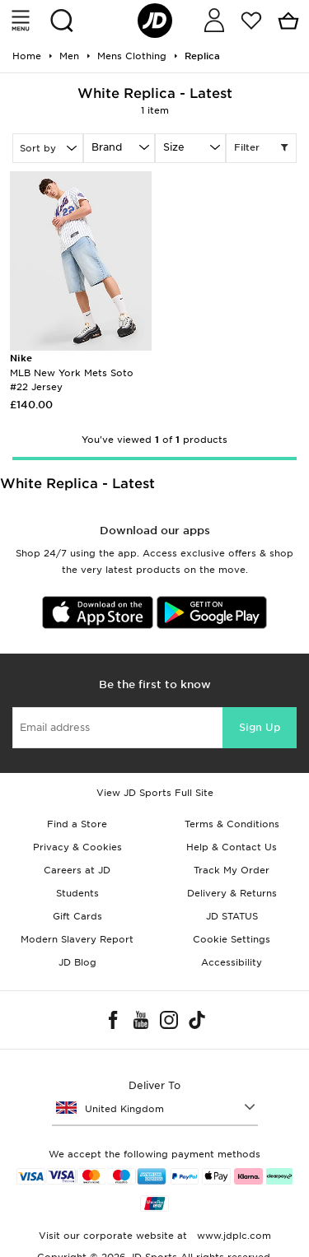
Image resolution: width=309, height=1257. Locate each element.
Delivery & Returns (232, 893)
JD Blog (77, 962)
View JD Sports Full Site (154, 792)
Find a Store (77, 824)
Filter (261, 148)
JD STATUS (232, 916)
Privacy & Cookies (77, 847)
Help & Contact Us (231, 847)
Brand (106, 147)
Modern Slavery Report (77, 939)
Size (174, 147)
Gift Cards (77, 916)
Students (77, 893)
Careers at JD (77, 870)
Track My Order (231, 870)
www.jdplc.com (232, 1235)
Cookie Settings (231, 939)
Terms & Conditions (232, 824)
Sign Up (259, 727)
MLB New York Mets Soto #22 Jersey (71, 372)
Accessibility (231, 962)
